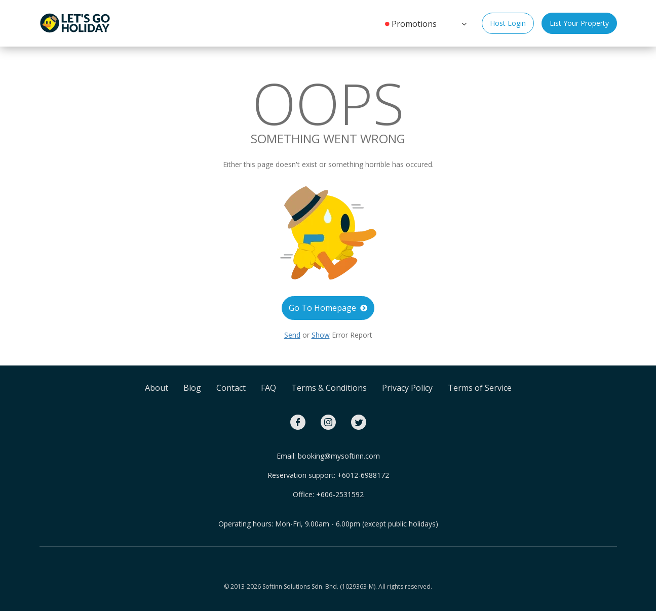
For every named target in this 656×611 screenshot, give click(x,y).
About (156, 387)
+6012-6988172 (363, 475)
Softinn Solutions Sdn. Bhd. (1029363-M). (319, 586)
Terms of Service (480, 387)
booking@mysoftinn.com (339, 456)
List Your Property (579, 23)
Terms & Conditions (329, 387)
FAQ (268, 387)
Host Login (508, 23)
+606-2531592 (340, 494)
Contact (231, 387)
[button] (463, 23)
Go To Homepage (328, 307)
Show (321, 335)
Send (292, 335)
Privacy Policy (407, 387)
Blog (192, 387)
